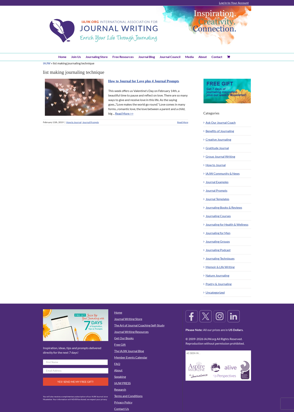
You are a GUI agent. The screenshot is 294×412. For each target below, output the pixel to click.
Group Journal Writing (220, 156)
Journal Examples (217, 182)
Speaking (120, 376)
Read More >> (124, 113)
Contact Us (121, 408)
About (118, 370)
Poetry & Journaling (219, 284)
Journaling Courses (218, 216)
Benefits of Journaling (220, 131)
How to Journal (73, 122)
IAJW (46, 63)
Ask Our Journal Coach (221, 122)
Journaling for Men (218, 233)
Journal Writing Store (128, 319)
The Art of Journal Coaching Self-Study (139, 325)
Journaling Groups (218, 241)
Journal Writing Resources (131, 331)
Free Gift (120, 344)
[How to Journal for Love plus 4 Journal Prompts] (74, 97)
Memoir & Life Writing (220, 267)
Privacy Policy (123, 402)
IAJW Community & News (223, 173)
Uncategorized (215, 292)
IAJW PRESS (122, 383)
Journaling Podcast (218, 250)
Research (120, 389)
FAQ (117, 364)
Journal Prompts (90, 122)
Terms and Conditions (128, 396)
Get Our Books (124, 338)
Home (118, 312)
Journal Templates (217, 199)
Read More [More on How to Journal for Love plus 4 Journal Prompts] (182, 122)
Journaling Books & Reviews (224, 207)
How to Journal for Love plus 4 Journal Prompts (143, 81)
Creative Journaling (218, 139)
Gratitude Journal (217, 148)
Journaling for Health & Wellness (227, 224)
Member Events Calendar (130, 357)
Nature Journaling (217, 275)
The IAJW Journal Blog (129, 351)
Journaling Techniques (220, 258)
